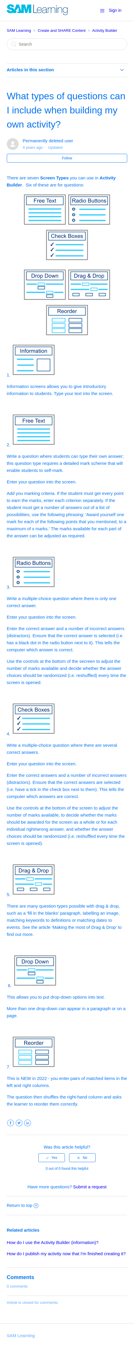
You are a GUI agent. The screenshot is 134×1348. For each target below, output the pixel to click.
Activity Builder (104, 30)
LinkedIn (27, 1123)
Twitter (19, 1123)
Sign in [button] (115, 10)
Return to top (23, 1205)
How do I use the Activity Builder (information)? (53, 1242)
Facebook (10, 1123)
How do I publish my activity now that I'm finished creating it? (66, 1253)
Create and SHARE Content (62, 30)
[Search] (67, 44)
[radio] (51, 1157)
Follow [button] (67, 158)
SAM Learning (19, 30)
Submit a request (89, 1186)
